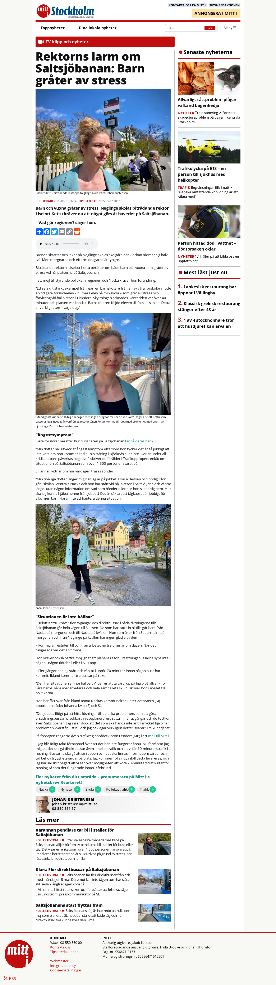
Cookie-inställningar (66, 970)
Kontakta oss (60, 947)
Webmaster (59, 961)
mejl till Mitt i (158, 736)
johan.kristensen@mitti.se (74, 804)
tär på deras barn (139, 441)
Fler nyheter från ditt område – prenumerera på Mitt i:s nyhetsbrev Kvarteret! (93, 779)
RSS (9, 979)
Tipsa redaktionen (64, 952)
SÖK (210, 28)
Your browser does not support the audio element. (67, 243)
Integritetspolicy (63, 965)
